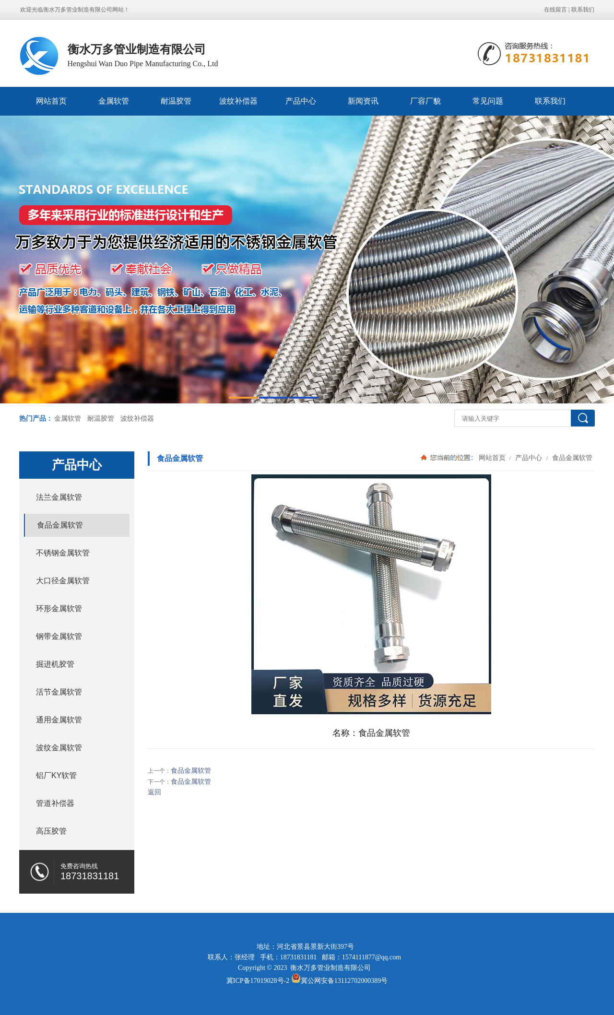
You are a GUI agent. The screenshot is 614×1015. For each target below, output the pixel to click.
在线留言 (555, 9)
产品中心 (300, 101)
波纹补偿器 (238, 101)
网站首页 (51, 101)
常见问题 (487, 101)
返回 (154, 792)
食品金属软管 (571, 457)
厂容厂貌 (425, 101)
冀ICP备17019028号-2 (257, 980)
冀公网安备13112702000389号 (344, 980)
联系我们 (582, 9)
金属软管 (113, 101)
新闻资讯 (363, 101)
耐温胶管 (176, 101)
